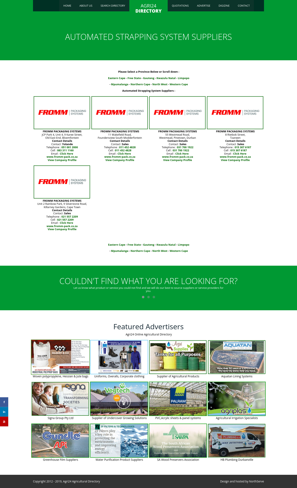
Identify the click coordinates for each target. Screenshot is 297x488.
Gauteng (148, 78)
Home (67, 5)
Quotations (180, 5)
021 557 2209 (69, 216)
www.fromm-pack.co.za (62, 157)
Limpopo (183, 78)
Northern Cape (140, 84)
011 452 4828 (127, 147)
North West (159, 84)
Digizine (224, 5)
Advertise (203, 5)
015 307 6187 (243, 147)
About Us (85, 5)
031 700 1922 (185, 147)
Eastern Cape (116, 78)
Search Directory (113, 5)
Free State (134, 78)
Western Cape (179, 84)
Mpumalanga (119, 84)
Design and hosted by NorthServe (242, 481)
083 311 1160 (65, 150)
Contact (244, 5)
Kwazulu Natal (166, 78)
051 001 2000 (69, 147)
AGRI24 (148, 8)
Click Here (66, 153)
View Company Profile (62, 160)
